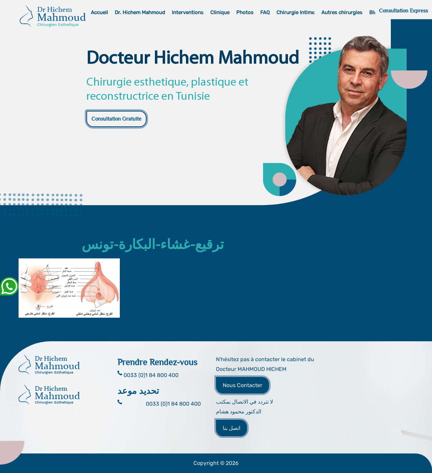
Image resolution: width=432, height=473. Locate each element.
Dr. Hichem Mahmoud (140, 12)
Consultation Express (403, 11)
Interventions (188, 12)
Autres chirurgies (341, 12)
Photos (244, 12)
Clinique (220, 12)
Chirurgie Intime (295, 12)
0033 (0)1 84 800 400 (173, 404)
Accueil (99, 12)
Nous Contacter (242, 385)
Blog (374, 12)
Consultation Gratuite (116, 119)
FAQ (265, 12)
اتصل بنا (231, 428)
